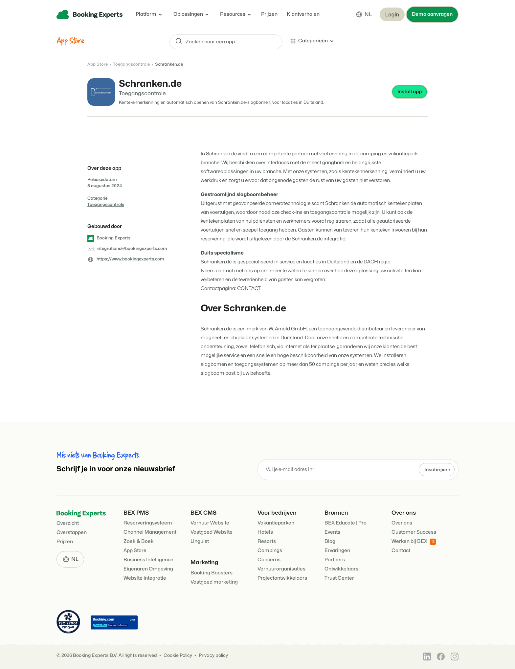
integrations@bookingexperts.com (132, 249)
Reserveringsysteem (147, 523)
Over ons (402, 523)
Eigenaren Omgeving (148, 569)
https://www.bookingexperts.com (130, 259)
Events (332, 532)
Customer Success (414, 532)
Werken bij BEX (414, 542)
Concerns (269, 559)
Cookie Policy (178, 655)
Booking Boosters (211, 572)
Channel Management (149, 532)
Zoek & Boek (138, 541)
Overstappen (71, 532)
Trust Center (339, 578)
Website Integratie (144, 578)
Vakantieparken (276, 523)
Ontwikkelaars (341, 569)
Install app (409, 91)
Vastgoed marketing (214, 582)
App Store (97, 64)
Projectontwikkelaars (282, 578)
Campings (270, 550)
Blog (330, 541)
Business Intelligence (148, 559)
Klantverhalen (303, 14)
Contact (401, 550)
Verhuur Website (209, 523)
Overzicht (67, 523)
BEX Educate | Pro (346, 523)
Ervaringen (337, 550)
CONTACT (249, 288)
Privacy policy (213, 655)
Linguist (199, 541)
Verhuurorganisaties (281, 569)
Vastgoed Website (211, 532)
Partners (335, 559)
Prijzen (269, 14)
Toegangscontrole (131, 64)
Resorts (267, 541)
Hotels (265, 532)
